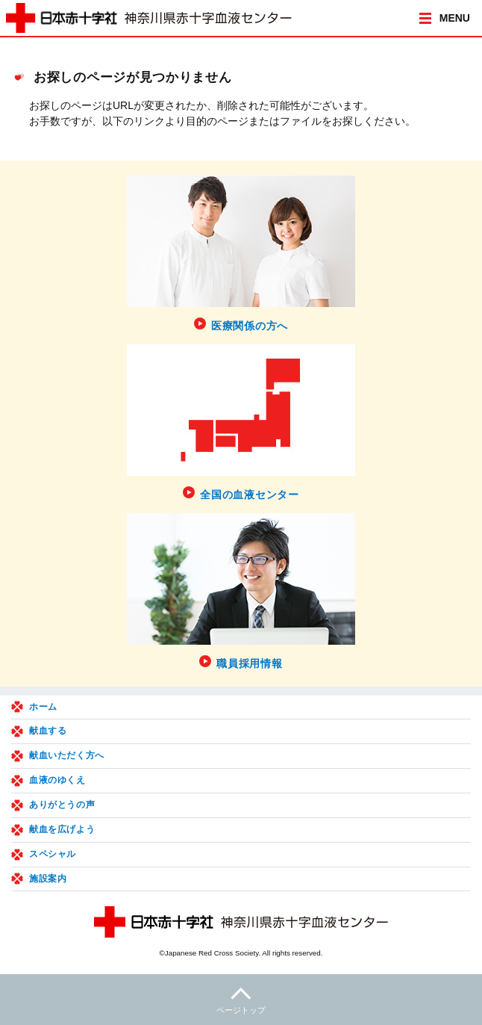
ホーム (43, 707)
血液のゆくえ (57, 780)
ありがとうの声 (62, 804)
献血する (47, 730)
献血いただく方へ (66, 755)
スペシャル (52, 854)
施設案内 (47, 878)
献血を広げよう (62, 829)
